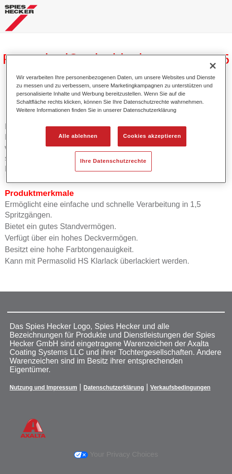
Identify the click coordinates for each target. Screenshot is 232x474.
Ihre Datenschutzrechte (113, 161)
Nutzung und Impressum (43, 387)
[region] (116, 118)
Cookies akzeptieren (152, 136)
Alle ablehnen (78, 136)
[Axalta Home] (21, 22)
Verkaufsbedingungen (180, 387)
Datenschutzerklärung (114, 387)
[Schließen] (212, 65)
